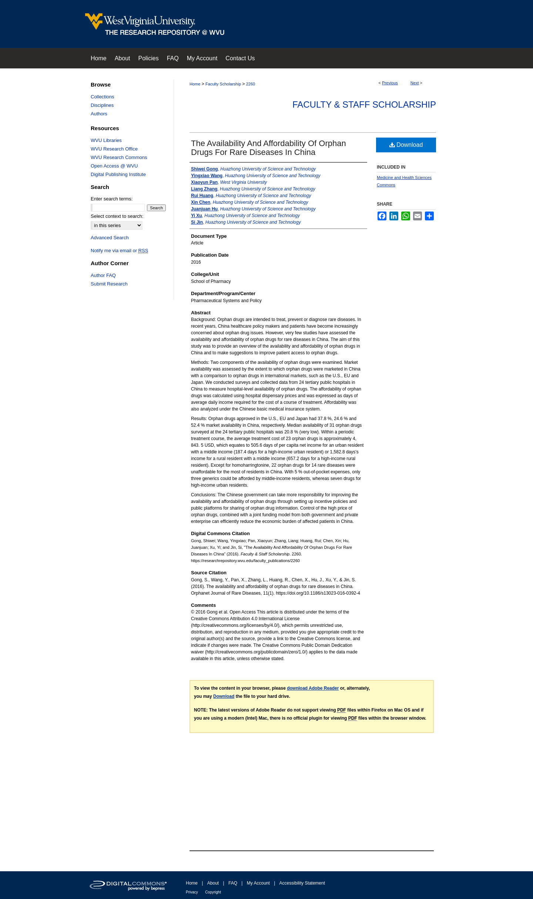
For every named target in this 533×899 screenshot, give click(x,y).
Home (195, 84)
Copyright (213, 892)
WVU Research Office (114, 149)
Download (406, 145)
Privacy (192, 892)
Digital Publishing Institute (118, 174)
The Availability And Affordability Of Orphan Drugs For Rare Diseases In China (268, 148)
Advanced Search (110, 237)
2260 (250, 84)
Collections (102, 96)
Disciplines (102, 105)
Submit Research (109, 284)
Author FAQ (103, 275)
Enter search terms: (112, 199)
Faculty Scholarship (223, 84)
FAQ (232, 883)
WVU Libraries (106, 140)
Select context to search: (117, 216)
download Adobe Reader (313, 688)
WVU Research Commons (119, 157)
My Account (258, 883)
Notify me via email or (119, 250)
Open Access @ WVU (114, 166)
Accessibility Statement (302, 883)
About (213, 883)
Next (414, 83)
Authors (99, 113)
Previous (390, 83)
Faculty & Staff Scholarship (364, 104)
